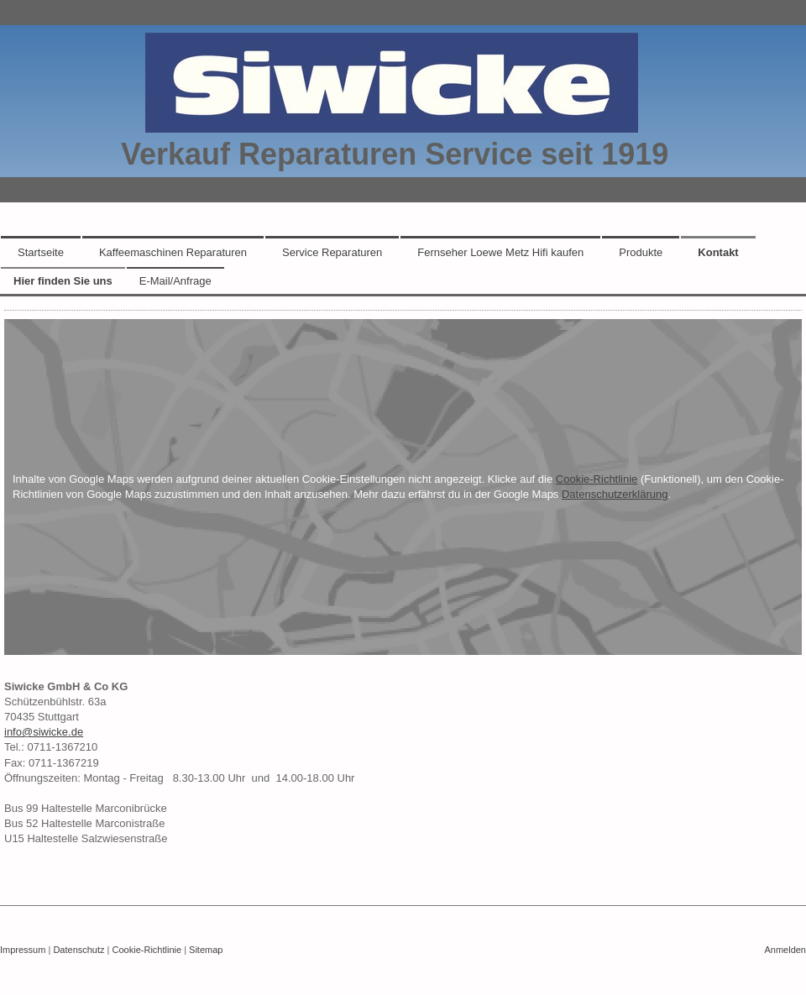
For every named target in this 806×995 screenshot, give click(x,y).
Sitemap (205, 950)
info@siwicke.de (43, 731)
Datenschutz (78, 950)
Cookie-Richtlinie (597, 479)
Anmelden (785, 950)
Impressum (22, 950)
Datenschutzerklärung (614, 494)
